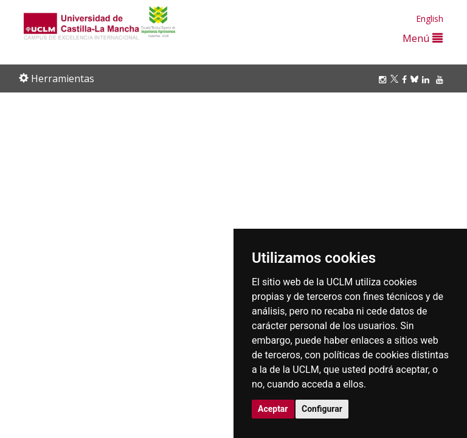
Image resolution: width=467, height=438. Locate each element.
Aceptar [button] (273, 409)
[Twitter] (396, 79)
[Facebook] (406, 79)
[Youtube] (441, 79)
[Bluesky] (416, 79)
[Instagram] (384, 79)
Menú (423, 38)
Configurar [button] (322, 409)
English (429, 18)
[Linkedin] (425, 79)
